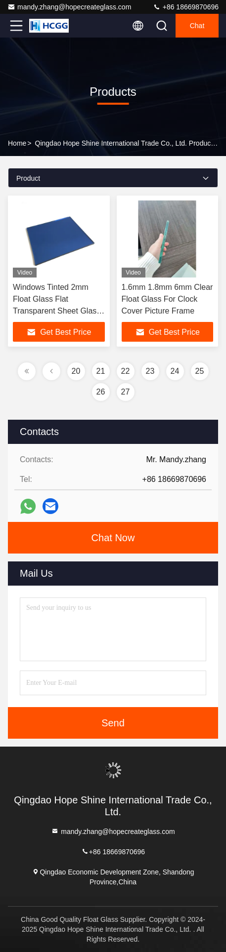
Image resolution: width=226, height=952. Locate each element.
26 (100, 392)
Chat (197, 26)
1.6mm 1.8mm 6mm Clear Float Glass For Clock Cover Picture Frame (167, 299)
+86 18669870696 (186, 7)
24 (175, 371)
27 (125, 392)
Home (17, 143)
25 (199, 371)
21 (100, 371)
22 (125, 371)
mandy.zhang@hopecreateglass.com (69, 7)
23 (150, 371)
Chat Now (113, 537)
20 (76, 371)
